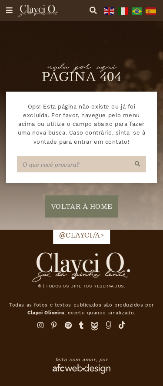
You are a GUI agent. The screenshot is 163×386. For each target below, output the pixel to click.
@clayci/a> (81, 235)
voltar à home (81, 206)
